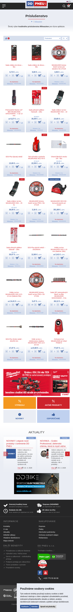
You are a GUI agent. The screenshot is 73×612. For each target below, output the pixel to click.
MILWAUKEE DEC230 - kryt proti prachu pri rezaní (59, 203)
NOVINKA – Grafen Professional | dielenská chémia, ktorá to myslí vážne (53, 443)
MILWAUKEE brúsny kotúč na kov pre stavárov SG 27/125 (59, 67)
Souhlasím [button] (25, 606)
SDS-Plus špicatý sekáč (14, 157)
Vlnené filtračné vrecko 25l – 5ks (59, 157)
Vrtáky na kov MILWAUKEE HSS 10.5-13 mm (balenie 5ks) (14, 294)
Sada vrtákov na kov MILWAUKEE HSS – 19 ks (59, 112)
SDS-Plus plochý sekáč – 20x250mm (36, 248)
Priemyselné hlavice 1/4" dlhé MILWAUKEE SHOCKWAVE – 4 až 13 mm (14, 112)
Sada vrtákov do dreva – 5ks (14, 66)
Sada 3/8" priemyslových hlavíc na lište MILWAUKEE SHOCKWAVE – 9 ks (59, 295)
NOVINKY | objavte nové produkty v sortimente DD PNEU (17, 443)
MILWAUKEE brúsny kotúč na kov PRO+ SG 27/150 (36, 294)
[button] (5, 454)
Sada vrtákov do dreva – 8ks (36, 66)
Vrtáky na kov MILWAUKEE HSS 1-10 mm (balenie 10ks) (59, 249)
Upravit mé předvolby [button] (47, 606)
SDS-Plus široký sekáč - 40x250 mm (14, 340)
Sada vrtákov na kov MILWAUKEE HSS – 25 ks (14, 203)
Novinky (31, 438)
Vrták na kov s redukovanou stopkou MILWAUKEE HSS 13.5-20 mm (36, 342)
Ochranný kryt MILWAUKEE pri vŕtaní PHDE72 (59, 341)
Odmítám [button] (34, 606)
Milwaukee (38, 22)
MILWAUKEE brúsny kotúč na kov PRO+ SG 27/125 (36, 203)
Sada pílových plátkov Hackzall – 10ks (36, 111)
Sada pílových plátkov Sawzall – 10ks (14, 248)
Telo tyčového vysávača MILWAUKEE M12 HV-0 (36, 157)
